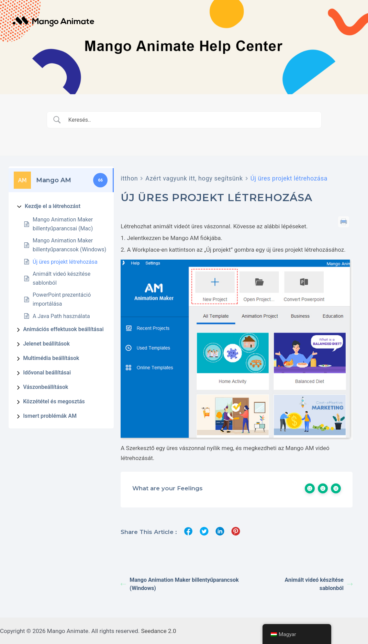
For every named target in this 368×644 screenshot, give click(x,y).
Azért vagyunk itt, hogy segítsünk (194, 178)
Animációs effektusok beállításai (63, 329)
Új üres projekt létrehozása (65, 262)
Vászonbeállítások (45, 387)
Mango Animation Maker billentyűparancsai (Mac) (63, 224)
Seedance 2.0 (158, 630)
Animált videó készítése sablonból (61, 278)
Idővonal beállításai (47, 372)
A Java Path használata (61, 316)
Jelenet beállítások (46, 343)
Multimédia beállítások (51, 358)
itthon (129, 178)
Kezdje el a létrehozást (52, 206)
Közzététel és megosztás (54, 401)
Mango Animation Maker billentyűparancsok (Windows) (69, 245)
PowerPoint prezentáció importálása (62, 299)
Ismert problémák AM (50, 416)
